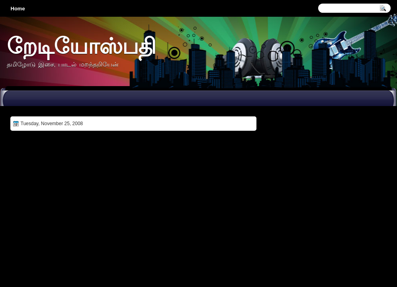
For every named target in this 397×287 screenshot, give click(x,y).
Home (18, 9)
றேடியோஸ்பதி (81, 45)
